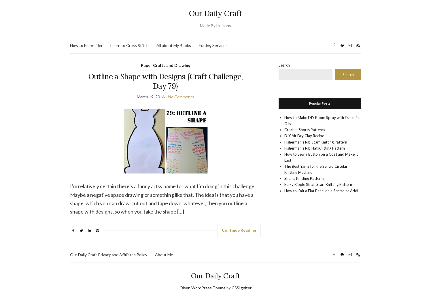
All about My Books (173, 45)
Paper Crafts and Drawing (165, 65)
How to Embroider (86, 45)
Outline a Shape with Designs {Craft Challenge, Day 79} (165, 81)
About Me (164, 254)
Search (284, 65)
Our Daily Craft (215, 13)
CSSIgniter (242, 287)
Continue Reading (239, 230)
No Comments (181, 96)
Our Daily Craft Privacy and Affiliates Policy (108, 254)
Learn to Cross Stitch (129, 45)
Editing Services (213, 45)
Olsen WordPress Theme (202, 287)
